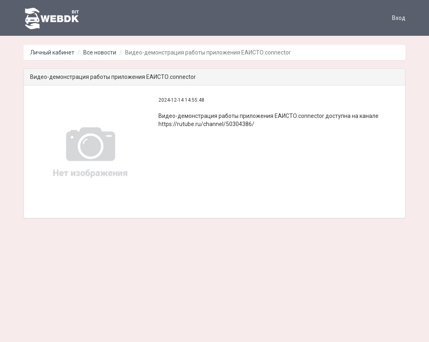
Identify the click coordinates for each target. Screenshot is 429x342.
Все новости (99, 52)
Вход (398, 18)
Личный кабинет (52, 52)
